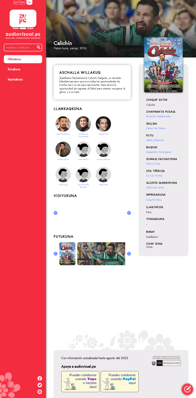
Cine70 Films (154, 200)
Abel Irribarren (155, 140)
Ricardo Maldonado (158, 116)
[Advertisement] (92, 307)
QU (29, 2)
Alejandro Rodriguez (159, 152)
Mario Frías (153, 164)
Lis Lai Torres (154, 175)
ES (16, 2)
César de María (156, 128)
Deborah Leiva (155, 187)
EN (22, 2)
